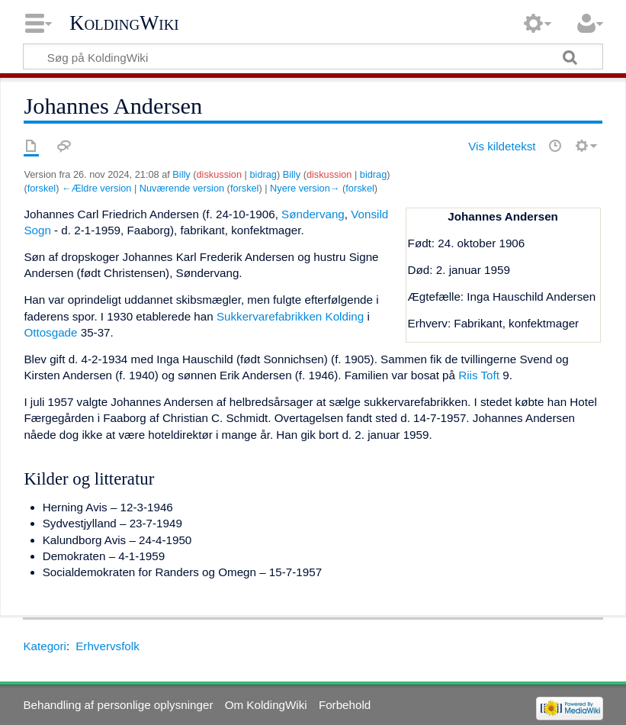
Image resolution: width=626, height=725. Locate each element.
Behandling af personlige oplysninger (118, 704)
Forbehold (345, 704)
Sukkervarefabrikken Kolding (290, 316)
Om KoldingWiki (266, 704)
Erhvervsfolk (107, 646)
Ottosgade (50, 332)
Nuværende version (182, 188)
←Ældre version (96, 188)
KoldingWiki (124, 22)
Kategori (44, 646)
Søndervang (313, 214)
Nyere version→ (304, 188)
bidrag (262, 174)
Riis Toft (478, 375)
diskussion (219, 174)
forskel (41, 188)
